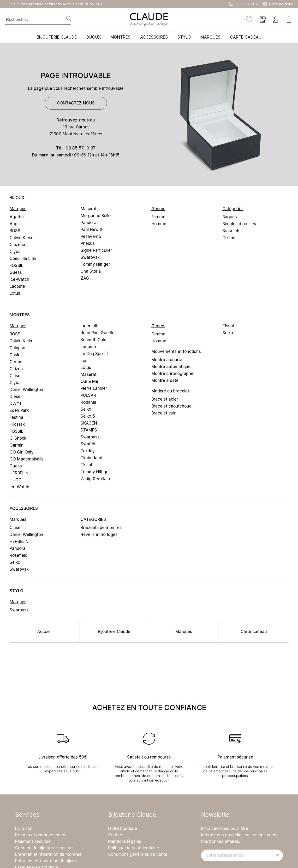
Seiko (86, 409)
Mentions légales (124, 841)
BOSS (15, 230)
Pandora (88, 222)
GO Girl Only (22, 452)
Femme (158, 216)
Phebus (88, 243)
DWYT (16, 403)
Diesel (15, 396)
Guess (16, 272)
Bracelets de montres (101, 527)
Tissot (86, 464)
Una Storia (91, 271)
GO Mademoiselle (27, 459)
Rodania (88, 402)
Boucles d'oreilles (239, 223)
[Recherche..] (33, 19)
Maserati (89, 208)
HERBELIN (19, 473)
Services (27, 814)
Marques (210, 37)
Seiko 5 (88, 416)
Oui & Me (89, 381)
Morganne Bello (96, 215)
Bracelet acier (164, 399)
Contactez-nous (76, 103)
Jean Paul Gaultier (98, 332)
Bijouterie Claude (57, 37)
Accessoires (154, 37)
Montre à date (165, 380)
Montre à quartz (166, 359)
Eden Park (19, 410)
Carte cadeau (246, 37)
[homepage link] (149, 19)
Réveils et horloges (99, 534)
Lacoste (17, 286)
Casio (15, 354)
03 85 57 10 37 (80, 148)
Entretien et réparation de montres (48, 854)
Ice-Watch (19, 279)
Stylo (184, 37)
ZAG (85, 278)
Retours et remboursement (41, 835)
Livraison (23, 828)
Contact (116, 835)
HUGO (16, 479)
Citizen (16, 368)
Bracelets (231, 230)
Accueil (44, 631)
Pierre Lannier (94, 388)
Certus (16, 361)
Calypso (17, 347)
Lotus (15, 293)
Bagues (229, 216)
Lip (83, 360)
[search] (68, 19)
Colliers (229, 237)
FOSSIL (16, 265)
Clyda (15, 251)
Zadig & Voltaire (96, 478)
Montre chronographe (172, 373)
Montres (120, 37)
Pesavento (91, 236)
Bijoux (93, 37)
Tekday (88, 450)
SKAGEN (89, 423)
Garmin (17, 445)
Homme (158, 223)
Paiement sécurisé (33, 841)
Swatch (88, 444)
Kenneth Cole (93, 339)
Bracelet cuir (163, 413)
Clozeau (17, 244)
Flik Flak (17, 424)
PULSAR (88, 395)
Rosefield (18, 555)
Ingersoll (89, 325)
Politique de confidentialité (133, 847)
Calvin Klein (21, 237)
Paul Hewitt (91, 229)
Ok (276, 855)
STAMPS (89, 430)
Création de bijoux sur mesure (44, 847)
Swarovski (91, 257)
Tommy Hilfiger (95, 264)
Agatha (17, 216)
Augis (15, 223)
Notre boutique (122, 828)
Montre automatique (171, 366)
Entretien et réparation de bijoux (46, 860)
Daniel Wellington (26, 389)
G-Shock (18, 438)
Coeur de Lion (23, 258)
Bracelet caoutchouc (171, 406)
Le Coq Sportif (94, 353)
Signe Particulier (96, 250)
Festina (16, 417)
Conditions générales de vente (137, 854)
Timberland (91, 457)
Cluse (15, 375)
